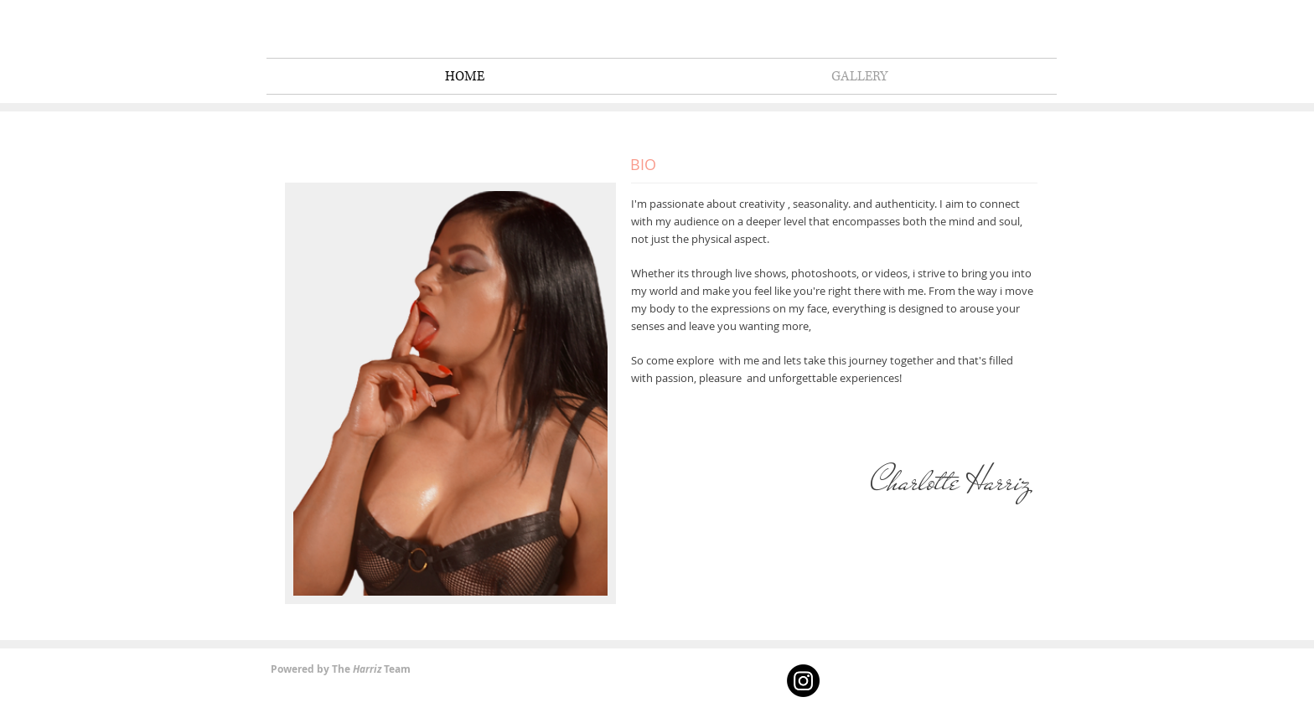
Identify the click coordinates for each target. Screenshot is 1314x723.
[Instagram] (803, 680)
